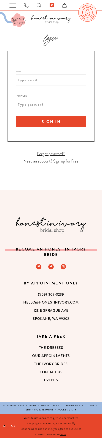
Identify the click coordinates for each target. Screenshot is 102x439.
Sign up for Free (65, 161)
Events (51, 381)
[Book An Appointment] (87, 12)
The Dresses (51, 348)
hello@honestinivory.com (51, 303)
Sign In (51, 121)
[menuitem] (87, 12)
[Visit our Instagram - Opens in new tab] (64, 267)
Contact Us (51, 373)
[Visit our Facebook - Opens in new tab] (51, 267)
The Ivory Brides (51, 364)
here (63, 435)
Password (21, 95)
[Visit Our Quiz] (12, 19)
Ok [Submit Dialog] (14, 427)
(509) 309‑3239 (51, 295)
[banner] (51, 19)
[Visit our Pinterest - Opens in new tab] (38, 267)
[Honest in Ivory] (51, 225)
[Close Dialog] (5, 427)
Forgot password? (51, 154)
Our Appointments (51, 356)
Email (19, 71)
